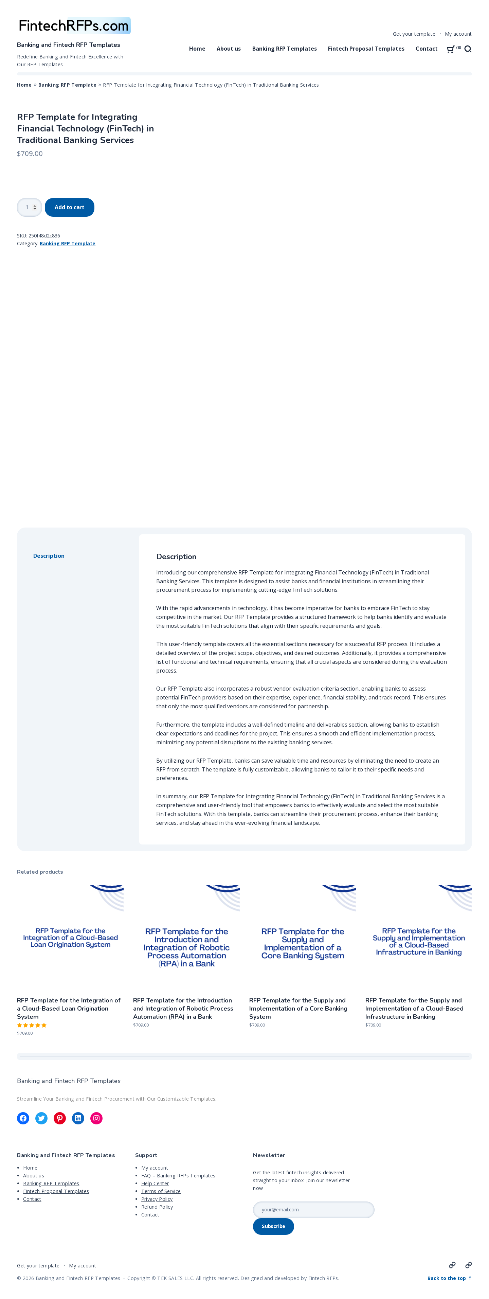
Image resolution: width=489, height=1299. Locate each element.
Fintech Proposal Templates (366, 48)
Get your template (414, 34)
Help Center (155, 1183)
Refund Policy (157, 1207)
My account (458, 34)
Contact (427, 48)
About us (229, 48)
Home (197, 48)
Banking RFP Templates (284, 48)
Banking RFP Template (67, 85)
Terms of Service (161, 1191)
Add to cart (69, 207)
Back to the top (447, 1278)
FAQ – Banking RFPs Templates (178, 1175)
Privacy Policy (157, 1199)
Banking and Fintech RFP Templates (68, 45)
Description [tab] (49, 555)
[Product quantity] (29, 207)
